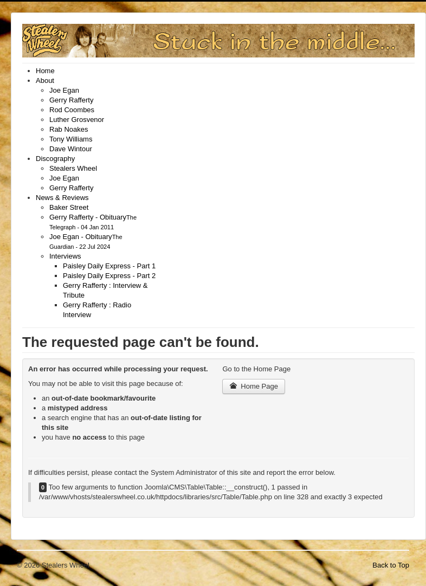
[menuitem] (45, 71)
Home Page (253, 386)
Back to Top (390, 565)
